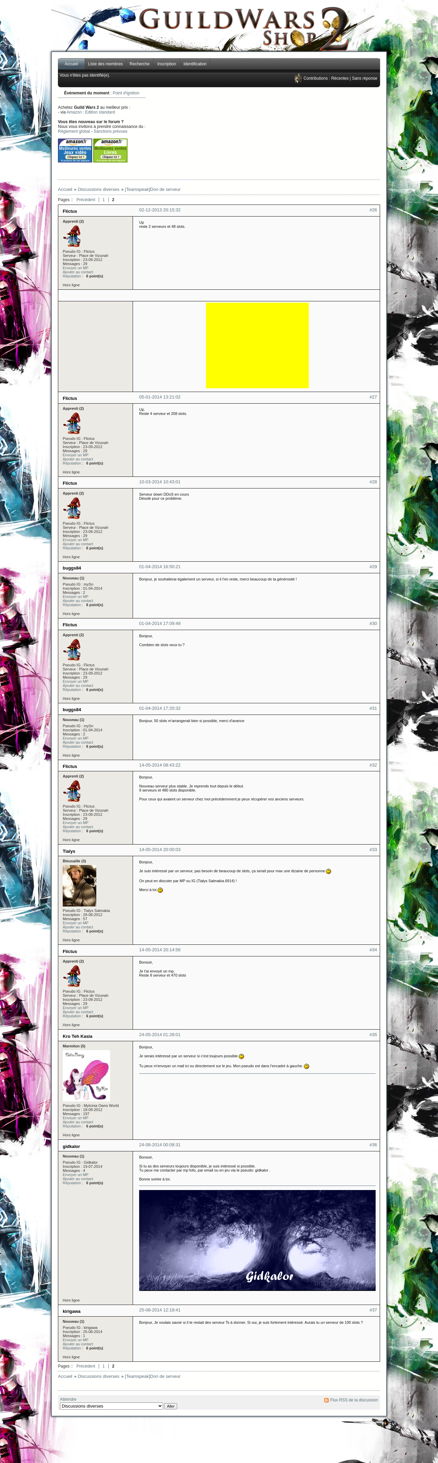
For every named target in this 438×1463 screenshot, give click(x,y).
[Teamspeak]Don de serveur (153, 189)
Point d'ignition (126, 93)
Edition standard (100, 112)
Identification (194, 64)
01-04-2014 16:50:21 (160, 566)
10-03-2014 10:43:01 (160, 481)
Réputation (72, 276)
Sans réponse (364, 78)
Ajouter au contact (78, 272)
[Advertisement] (286, 133)
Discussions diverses (98, 189)
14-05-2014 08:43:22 (160, 765)
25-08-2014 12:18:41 (160, 1309)
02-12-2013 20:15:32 (160, 209)
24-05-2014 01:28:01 (160, 1034)
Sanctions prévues (110, 131)
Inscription (166, 64)
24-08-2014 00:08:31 (160, 1144)
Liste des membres (105, 64)
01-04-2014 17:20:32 (160, 708)
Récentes (340, 78)
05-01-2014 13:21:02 (160, 397)
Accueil (71, 64)
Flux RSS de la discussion (354, 1400)
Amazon (74, 112)
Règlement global (74, 131)
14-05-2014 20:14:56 (160, 949)
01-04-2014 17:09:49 (160, 623)
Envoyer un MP (75, 268)
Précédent (85, 199)
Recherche (139, 64)
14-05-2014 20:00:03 (160, 849)
